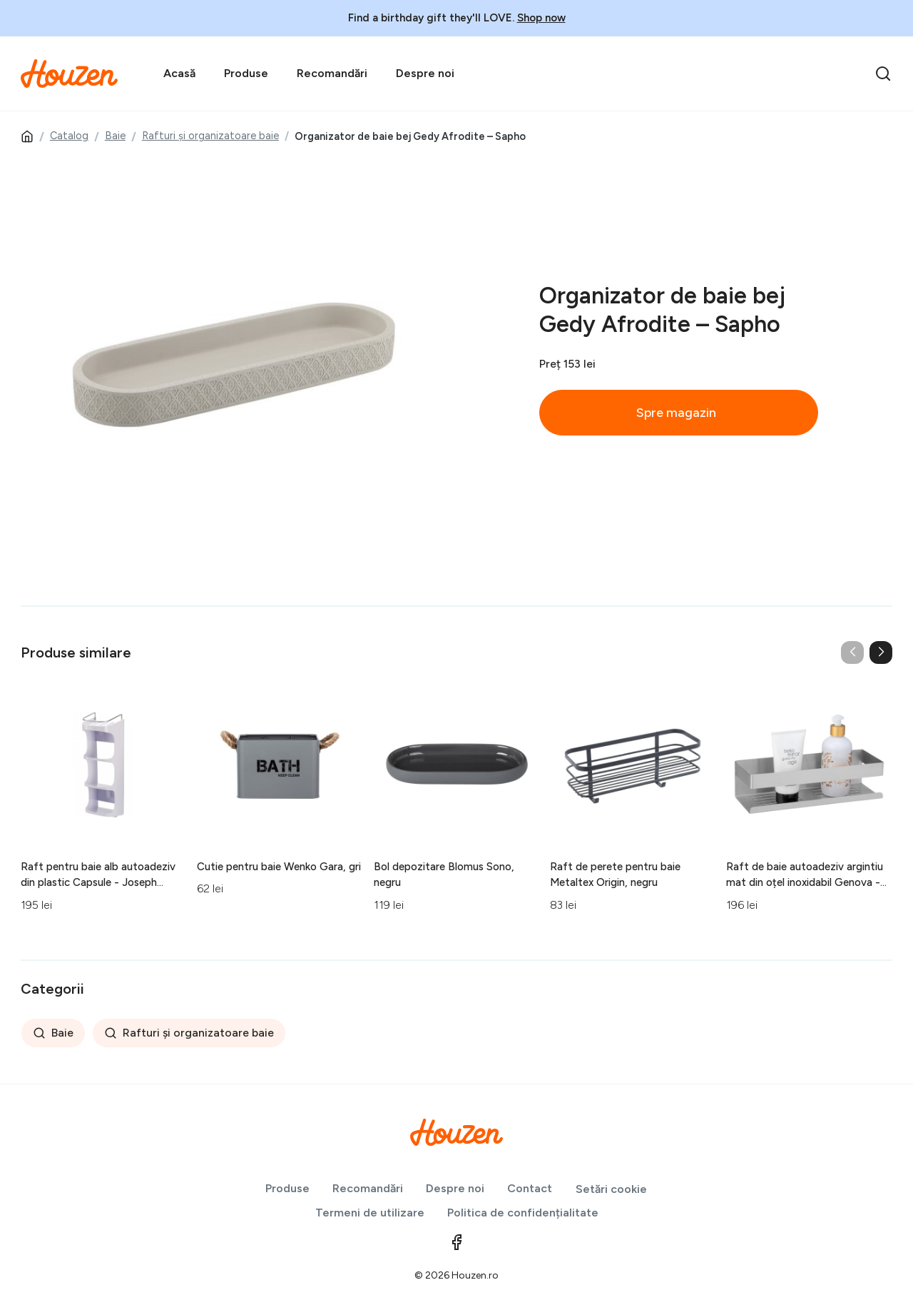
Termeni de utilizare (369, 1212)
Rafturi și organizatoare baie (210, 135)
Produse (246, 73)
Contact (529, 1188)
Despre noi (425, 73)
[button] (880, 652)
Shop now (541, 17)
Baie (115, 135)
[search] (883, 73)
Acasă (179, 73)
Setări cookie (611, 1189)
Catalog (69, 135)
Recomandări (332, 73)
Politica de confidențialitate (522, 1212)
